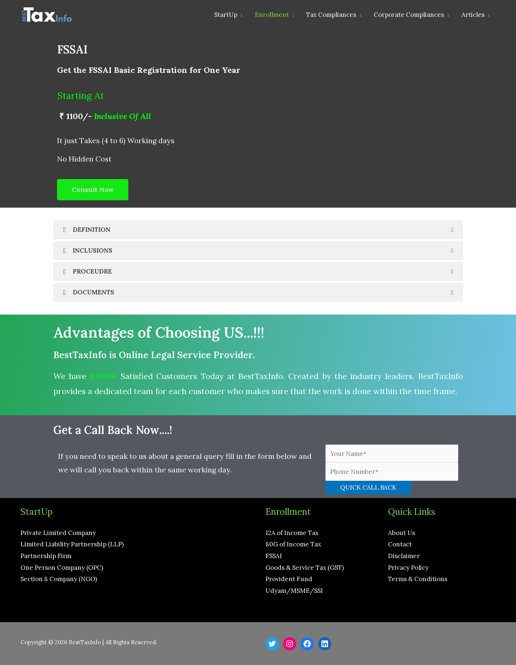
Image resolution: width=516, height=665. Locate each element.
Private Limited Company (58, 533)
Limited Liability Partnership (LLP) (72, 544)
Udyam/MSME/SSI (294, 591)
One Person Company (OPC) (61, 568)
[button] (92, 189)
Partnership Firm (45, 556)
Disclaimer (404, 556)
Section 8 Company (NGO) (58, 579)
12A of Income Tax (292, 533)
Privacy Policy (408, 568)
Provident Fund (288, 579)
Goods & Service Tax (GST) (304, 568)
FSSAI (273, 556)
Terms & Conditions (417, 579)
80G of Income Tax (293, 544)
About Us (401, 533)
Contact (400, 544)
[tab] (258, 229)
